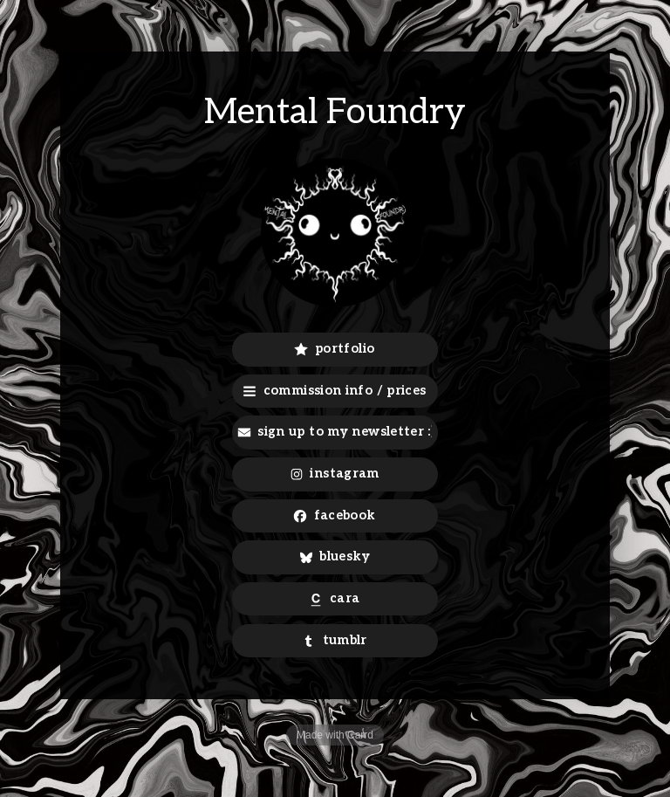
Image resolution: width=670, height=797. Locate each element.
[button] (335, 350)
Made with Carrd (335, 735)
